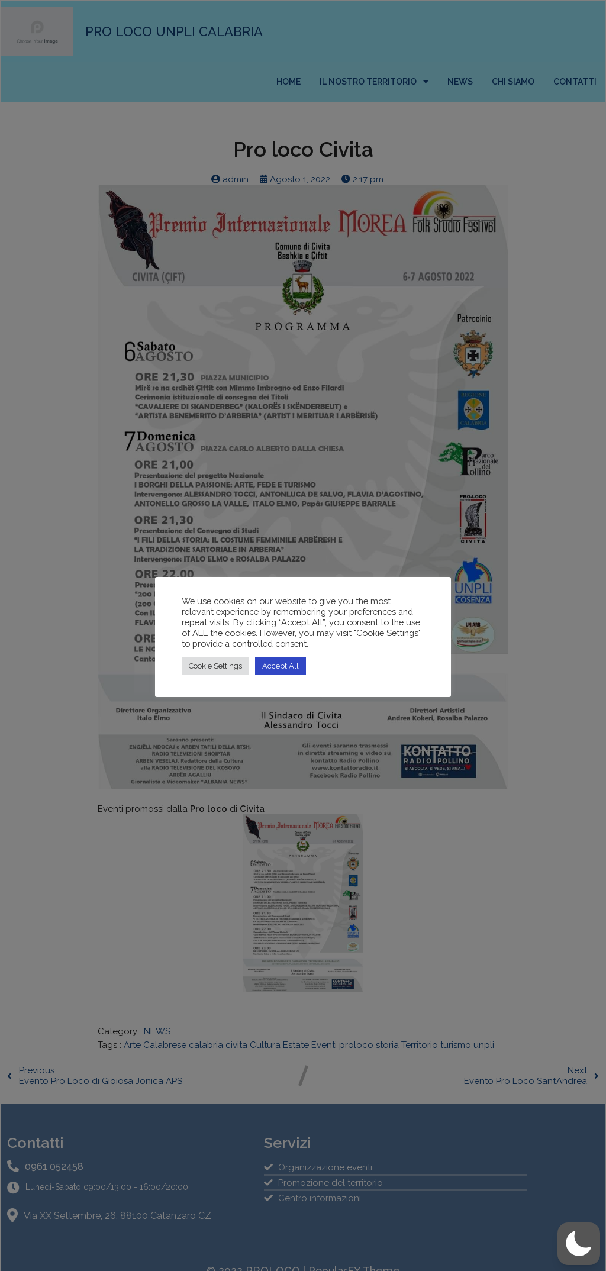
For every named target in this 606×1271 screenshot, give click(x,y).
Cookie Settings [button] (215, 666)
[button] (578, 1243)
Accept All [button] (280, 666)
